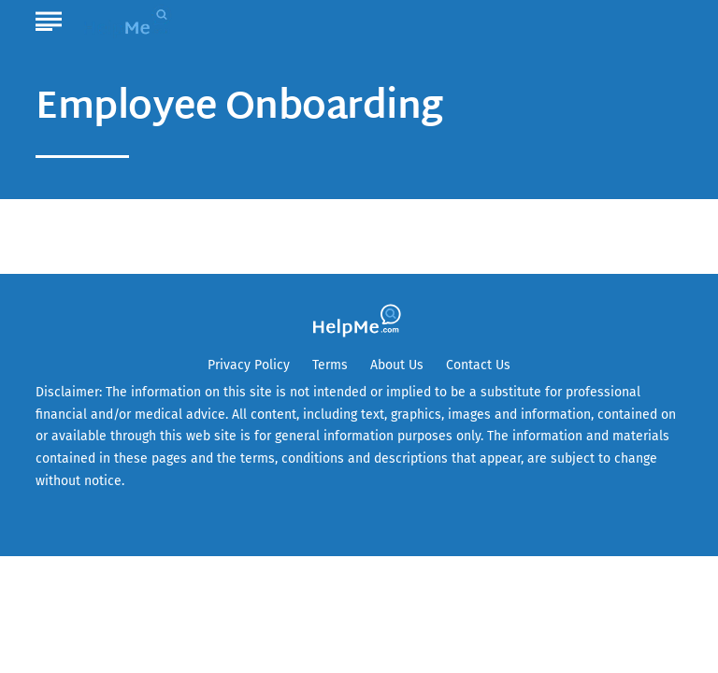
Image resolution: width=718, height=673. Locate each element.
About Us (397, 365)
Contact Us (478, 365)
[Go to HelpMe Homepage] (130, 20)
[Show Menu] (48, 18)
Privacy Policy (249, 365)
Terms (330, 365)
